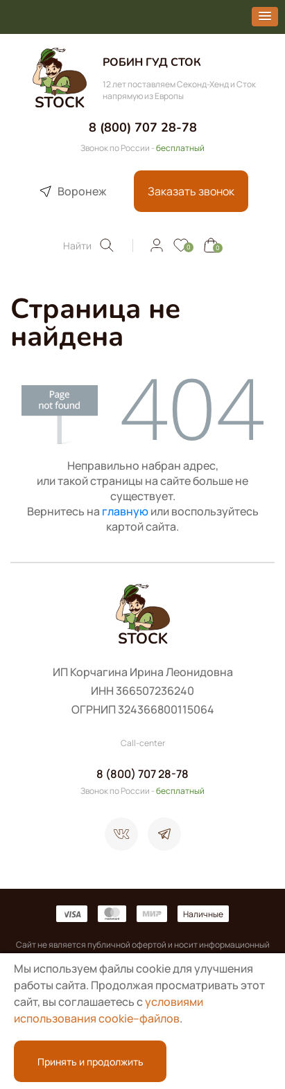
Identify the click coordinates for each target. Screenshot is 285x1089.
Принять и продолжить (90, 1061)
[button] (265, 16)
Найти (89, 245)
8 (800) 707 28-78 (143, 127)
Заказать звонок (191, 191)
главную (125, 511)
